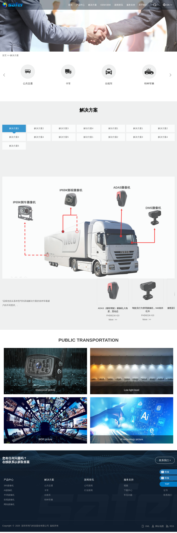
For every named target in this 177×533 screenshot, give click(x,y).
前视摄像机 (9, 501)
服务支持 (131, 5)
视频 (126, 487)
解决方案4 (88, 149)
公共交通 (48, 487)
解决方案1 (14, 149)
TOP (167, 484)
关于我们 (143, 5)
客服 (167, 472)
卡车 (46, 491)
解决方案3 (64, 149)
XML (146, 527)
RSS (170, 527)
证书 (165, 491)
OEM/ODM (105, 5)
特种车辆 (48, 501)
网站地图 (158, 527)
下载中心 (128, 491)
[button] (172, 75)
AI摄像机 (8, 491)
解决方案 (92, 5)
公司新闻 (88, 487)
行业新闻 (88, 491)
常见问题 (128, 496)
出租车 (47, 496)
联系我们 (167, 496)
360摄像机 (9, 487)
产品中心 (80, 5)
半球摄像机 (9, 496)
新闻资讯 (118, 5)
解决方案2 (39, 149)
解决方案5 (64, 158)
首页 (70, 5)
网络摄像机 (9, 505)
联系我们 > (165, 461)
